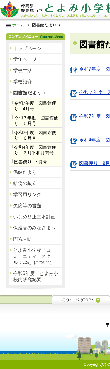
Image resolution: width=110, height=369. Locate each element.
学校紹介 (22, 81)
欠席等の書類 (27, 205)
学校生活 (22, 70)
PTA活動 (22, 238)
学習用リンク (27, 194)
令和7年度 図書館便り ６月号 (35, 135)
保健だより (25, 172)
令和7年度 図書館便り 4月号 (35, 106)
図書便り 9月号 (30, 161)
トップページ (27, 48)
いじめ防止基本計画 (34, 216)
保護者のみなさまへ (34, 227)
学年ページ (25, 59)
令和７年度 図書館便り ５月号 (36, 120)
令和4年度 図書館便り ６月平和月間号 (35, 150)
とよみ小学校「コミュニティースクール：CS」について (34, 256)
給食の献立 (25, 183)
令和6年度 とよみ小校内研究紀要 (35, 276)
